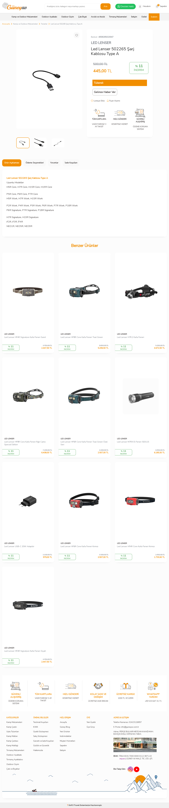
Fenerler (44, 24)
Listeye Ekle (98, 101)
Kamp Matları (12, 736)
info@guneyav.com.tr (130, 727)
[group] (49, 79)
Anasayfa (6, 24)
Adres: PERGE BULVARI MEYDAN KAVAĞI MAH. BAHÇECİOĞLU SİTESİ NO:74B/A (133, 732)
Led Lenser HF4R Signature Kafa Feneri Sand (25, 337)
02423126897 (135, 722)
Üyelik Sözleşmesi (41, 731)
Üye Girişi (91, 727)
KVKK (35, 727)
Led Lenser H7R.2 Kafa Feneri (130, 337)
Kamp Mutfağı (12, 745)
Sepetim (63, 745)
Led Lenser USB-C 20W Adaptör (19, 546)
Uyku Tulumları (12, 731)
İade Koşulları (71, 162)
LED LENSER (101, 42)
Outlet (144, 17)
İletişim (134, 17)
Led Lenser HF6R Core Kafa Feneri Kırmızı (79, 546)
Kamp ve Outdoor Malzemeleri (24, 17)
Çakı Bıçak (82, 17)
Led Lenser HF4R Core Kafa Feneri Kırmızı (136, 546)
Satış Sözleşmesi (40, 736)
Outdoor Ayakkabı (49, 17)
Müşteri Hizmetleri (67, 741)
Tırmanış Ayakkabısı (14, 759)
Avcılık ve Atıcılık (98, 17)
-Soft (69, 805)
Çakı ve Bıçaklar (13, 769)
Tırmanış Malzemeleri (118, 17)
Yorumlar (54, 162)
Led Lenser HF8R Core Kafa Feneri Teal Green (82, 337)
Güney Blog (65, 727)
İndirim (154, 16)
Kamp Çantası (12, 741)
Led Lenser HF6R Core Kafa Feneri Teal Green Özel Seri (84, 443)
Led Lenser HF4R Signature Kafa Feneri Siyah (25, 651)
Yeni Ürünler (65, 731)
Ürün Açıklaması (11, 162)
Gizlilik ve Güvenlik (41, 745)
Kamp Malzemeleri (14, 722)
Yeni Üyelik (91, 722)
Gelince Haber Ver (105, 92)
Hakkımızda (38, 750)
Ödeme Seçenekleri (35, 162)
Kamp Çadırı (11, 727)
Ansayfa (63, 722)
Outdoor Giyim (67, 17)
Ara (105, 6)
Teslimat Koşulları (40, 722)
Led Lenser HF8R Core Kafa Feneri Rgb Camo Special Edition (25, 443)
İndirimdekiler (65, 736)
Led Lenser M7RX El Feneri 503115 (133, 442)
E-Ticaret (75, 805)
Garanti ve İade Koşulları (43, 741)
